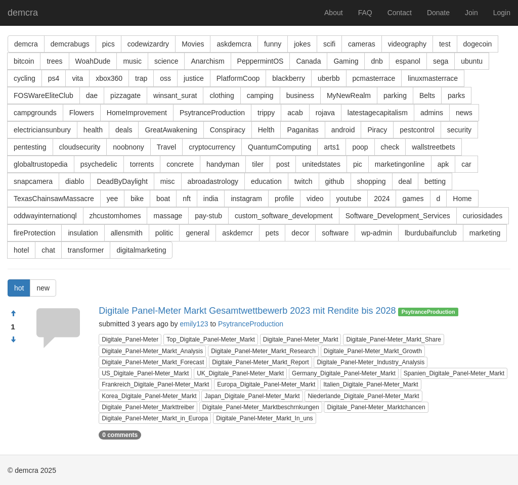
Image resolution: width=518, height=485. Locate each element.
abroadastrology (213, 181)
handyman (222, 164)
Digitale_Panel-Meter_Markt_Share (393, 339)
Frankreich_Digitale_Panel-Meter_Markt (155, 384)
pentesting (30, 147)
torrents (142, 164)
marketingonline (400, 164)
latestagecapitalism (378, 113)
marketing (484, 233)
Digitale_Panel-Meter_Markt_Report (260, 362)
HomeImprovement (137, 113)
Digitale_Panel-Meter (130, 339)
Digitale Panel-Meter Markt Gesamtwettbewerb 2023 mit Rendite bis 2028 (247, 311)
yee (112, 199)
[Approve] (13, 313)
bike (137, 199)
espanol (408, 61)
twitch (303, 181)
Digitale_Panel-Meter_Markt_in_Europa (155, 418)
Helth (266, 130)
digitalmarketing (141, 250)
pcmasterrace (374, 78)
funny (272, 44)
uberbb (329, 78)
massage (167, 216)
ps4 (54, 78)
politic (164, 233)
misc (167, 181)
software (335, 233)
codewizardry (148, 44)
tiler (258, 164)
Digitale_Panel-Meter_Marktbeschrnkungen (260, 407)
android (343, 130)
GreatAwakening (171, 130)
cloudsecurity (80, 147)
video (315, 199)
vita (77, 78)
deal (405, 181)
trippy (266, 113)
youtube (349, 199)
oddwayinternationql (45, 216)
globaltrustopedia (41, 164)
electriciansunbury (42, 130)
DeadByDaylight (122, 181)
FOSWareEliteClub (43, 95)
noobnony (128, 147)
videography (407, 44)
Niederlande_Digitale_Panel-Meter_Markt (363, 396)
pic (357, 164)
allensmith (127, 233)
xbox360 (109, 78)
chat (48, 250)
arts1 (331, 147)
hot (19, 288)
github (334, 181)
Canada (308, 61)
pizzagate (125, 95)
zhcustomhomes (115, 216)
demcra (23, 13)
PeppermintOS (260, 61)
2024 (382, 199)
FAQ (365, 13)
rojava (325, 113)
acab (295, 113)
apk (443, 164)
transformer (86, 250)
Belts (427, 95)
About (333, 13)
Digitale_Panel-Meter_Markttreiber (148, 407)
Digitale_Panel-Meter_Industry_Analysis (370, 362)
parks (456, 95)
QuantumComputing (279, 147)
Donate (438, 13)
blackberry (288, 78)
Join (471, 13)
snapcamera (33, 181)
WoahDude (93, 61)
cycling (24, 78)
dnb (376, 61)
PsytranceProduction (212, 113)
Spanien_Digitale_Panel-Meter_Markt (454, 373)
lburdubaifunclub (431, 233)
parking (395, 95)
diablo (74, 181)
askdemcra (234, 44)
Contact (399, 13)
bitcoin (24, 61)
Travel (166, 147)
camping (260, 95)
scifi (329, 44)
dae (92, 95)
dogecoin (477, 44)
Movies (193, 44)
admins (431, 113)
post (282, 164)
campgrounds (35, 113)
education (266, 181)
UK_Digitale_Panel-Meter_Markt (240, 373)
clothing (221, 95)
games (412, 199)
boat (163, 199)
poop (360, 147)
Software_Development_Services (398, 216)
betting (435, 181)
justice (194, 78)
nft (187, 199)
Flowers (81, 113)
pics (108, 44)
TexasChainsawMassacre (54, 199)
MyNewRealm (349, 95)
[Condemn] (13, 340)
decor (300, 233)
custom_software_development (284, 216)
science (166, 61)
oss (165, 78)
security (459, 130)
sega (440, 61)
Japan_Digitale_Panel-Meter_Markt (251, 396)
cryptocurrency (212, 147)
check (390, 147)
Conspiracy (227, 130)
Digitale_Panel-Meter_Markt (300, 339)
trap (141, 78)
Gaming (345, 61)
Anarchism (207, 61)
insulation (83, 233)
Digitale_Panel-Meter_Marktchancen (376, 407)
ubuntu (472, 61)
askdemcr (237, 233)
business (300, 95)
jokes (302, 44)
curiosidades (483, 216)
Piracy (377, 130)
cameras (361, 44)
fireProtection (34, 233)
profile (284, 199)
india (211, 199)
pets (272, 233)
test (445, 44)
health (93, 130)
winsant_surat (175, 95)
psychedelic (98, 164)
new (43, 288)
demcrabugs (70, 44)
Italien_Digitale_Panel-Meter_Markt (370, 384)
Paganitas (302, 130)
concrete (180, 164)
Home (462, 199)
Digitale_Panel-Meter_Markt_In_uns (264, 418)
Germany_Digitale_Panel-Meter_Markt (344, 373)
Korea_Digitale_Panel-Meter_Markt (149, 396)
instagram (246, 199)
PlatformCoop (238, 78)
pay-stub (208, 216)
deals (123, 130)
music (132, 61)
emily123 (194, 324)
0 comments (120, 435)
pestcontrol (417, 130)
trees (54, 61)
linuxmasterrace (433, 78)
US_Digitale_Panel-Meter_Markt (145, 373)
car (466, 164)
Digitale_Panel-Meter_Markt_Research (263, 351)
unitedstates (321, 164)
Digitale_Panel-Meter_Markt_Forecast (153, 362)
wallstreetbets (433, 147)
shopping (371, 181)
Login (501, 13)
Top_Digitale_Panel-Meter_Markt (210, 339)
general (197, 233)
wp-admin (376, 233)
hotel (21, 250)
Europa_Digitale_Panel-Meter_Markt (266, 384)
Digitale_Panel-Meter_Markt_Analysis (152, 351)
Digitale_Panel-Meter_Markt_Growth (373, 351)
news (464, 113)
